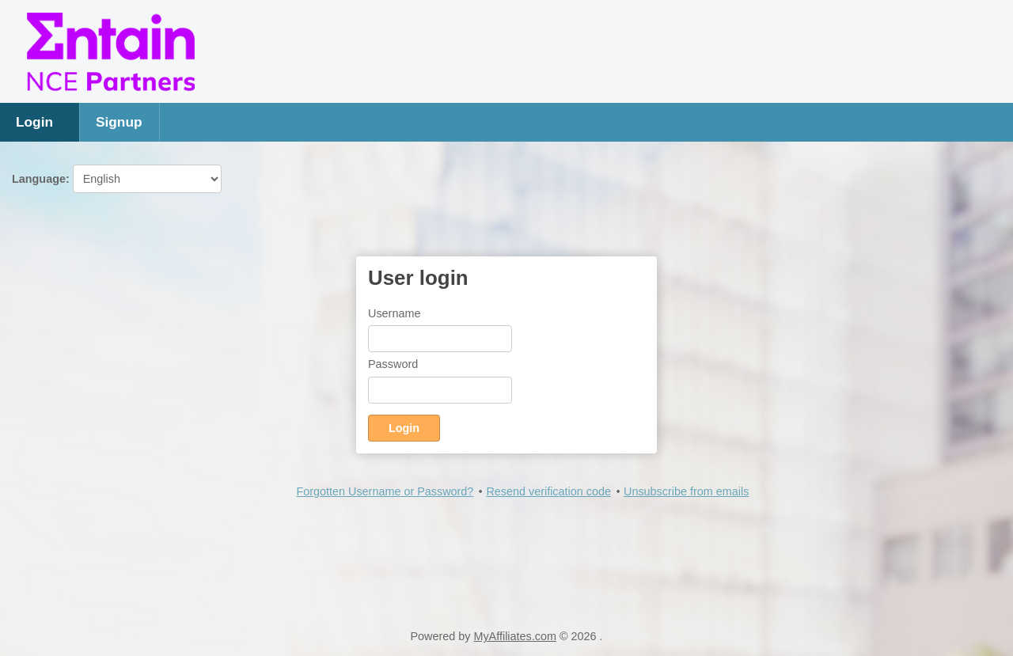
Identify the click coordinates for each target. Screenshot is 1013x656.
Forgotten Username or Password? (384, 491)
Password (393, 364)
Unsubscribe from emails (686, 491)
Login (34, 122)
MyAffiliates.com (514, 636)
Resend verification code (548, 491)
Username (394, 313)
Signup (119, 122)
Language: (117, 179)
